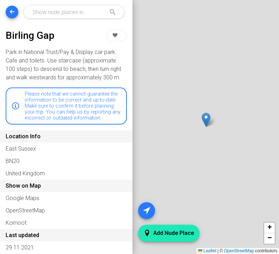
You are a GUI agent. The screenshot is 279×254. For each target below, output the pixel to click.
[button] (205, 120)
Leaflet (207, 250)
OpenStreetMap (239, 250)
